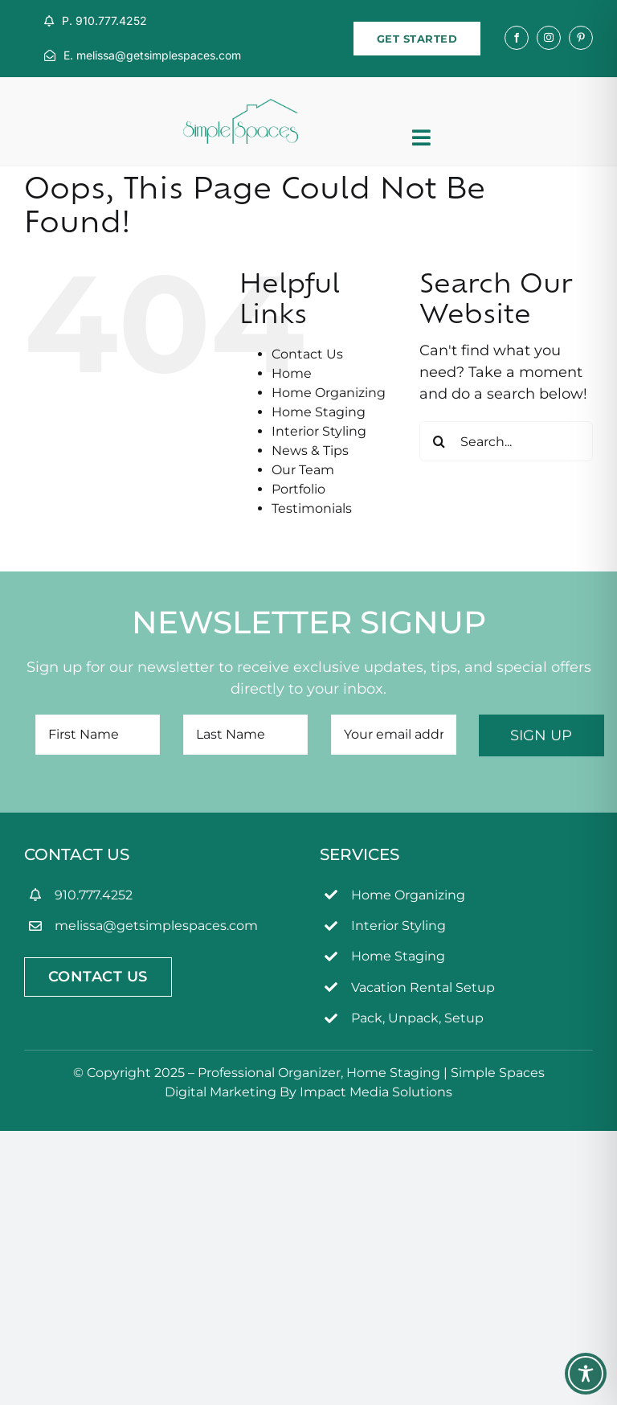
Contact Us (307, 354)
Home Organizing (329, 392)
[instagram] (549, 38)
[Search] (439, 441)
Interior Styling (319, 431)
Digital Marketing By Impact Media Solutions (308, 1092)
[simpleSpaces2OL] (240, 106)
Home (292, 373)
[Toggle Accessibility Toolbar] (585, 1373)
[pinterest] (581, 38)
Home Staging (319, 412)
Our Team (303, 469)
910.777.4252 (94, 895)
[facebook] (517, 38)
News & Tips (310, 450)
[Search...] (506, 441)
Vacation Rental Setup (423, 987)
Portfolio (298, 489)
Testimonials (312, 508)
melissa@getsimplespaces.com (156, 925)
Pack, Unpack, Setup (417, 1018)
